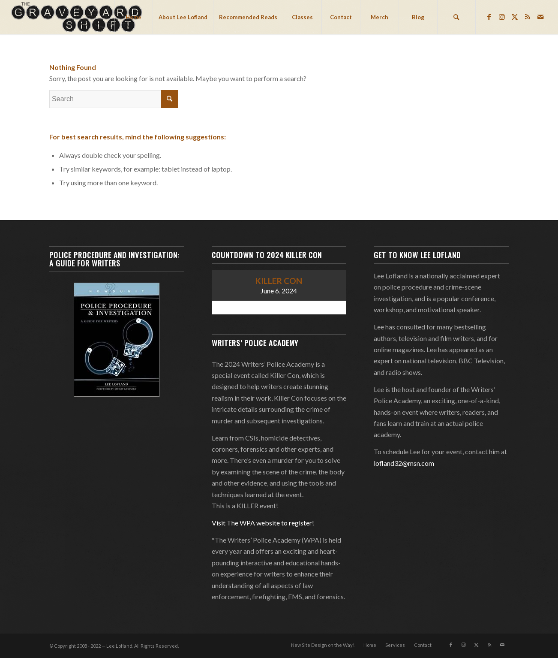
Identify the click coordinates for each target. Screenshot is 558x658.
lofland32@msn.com (404, 463)
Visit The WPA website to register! (263, 523)
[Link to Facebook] (489, 16)
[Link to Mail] (540, 16)
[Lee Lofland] (77, 17)
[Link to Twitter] (514, 16)
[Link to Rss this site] (527, 16)
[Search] (456, 17)
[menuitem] (133, 17)
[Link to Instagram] (501, 16)
